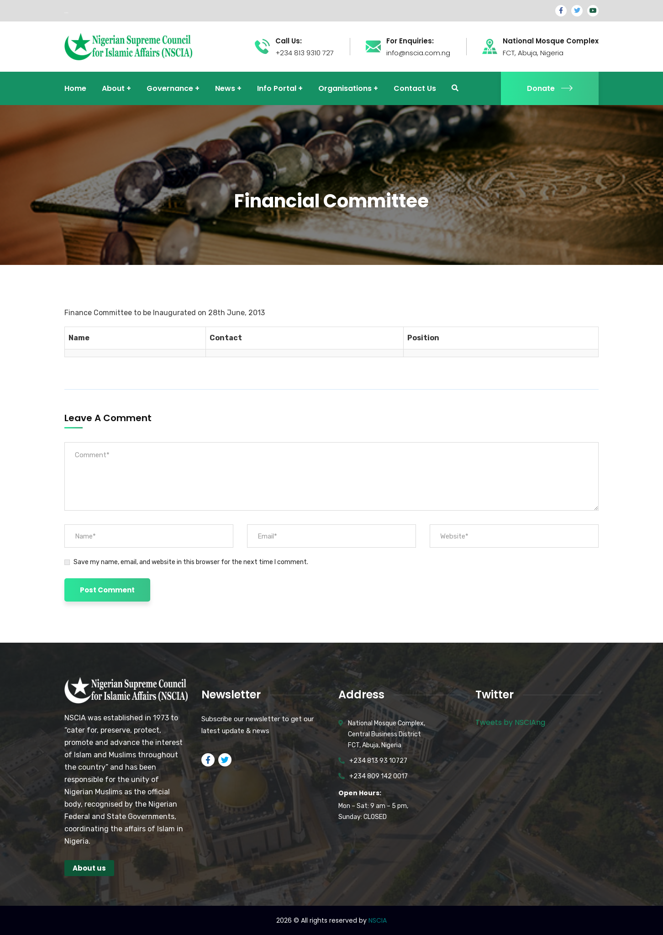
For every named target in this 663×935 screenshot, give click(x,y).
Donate (550, 88)
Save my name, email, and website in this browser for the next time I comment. (191, 562)
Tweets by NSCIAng (510, 722)
